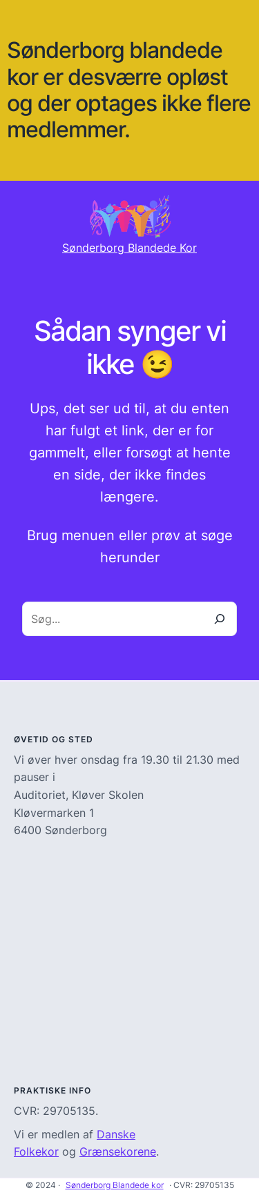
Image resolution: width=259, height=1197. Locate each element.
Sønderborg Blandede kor (115, 1185)
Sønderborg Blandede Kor (129, 248)
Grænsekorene (117, 1151)
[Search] (219, 619)
